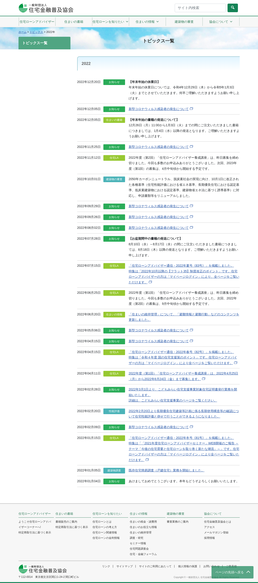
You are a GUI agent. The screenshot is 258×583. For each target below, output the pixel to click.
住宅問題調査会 (139, 548)
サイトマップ (124, 566)
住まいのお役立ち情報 (143, 527)
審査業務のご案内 (177, 521)
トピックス (36, 32)
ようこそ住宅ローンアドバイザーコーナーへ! (35, 524)
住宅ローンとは (102, 521)
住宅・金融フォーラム (143, 554)
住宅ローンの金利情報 (106, 537)
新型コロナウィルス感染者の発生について (159, 109)
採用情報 (209, 537)
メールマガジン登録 (216, 532)
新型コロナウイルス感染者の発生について (159, 330)
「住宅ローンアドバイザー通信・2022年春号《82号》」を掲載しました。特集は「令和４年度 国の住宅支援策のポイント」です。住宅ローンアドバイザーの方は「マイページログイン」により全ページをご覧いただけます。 (183, 357)
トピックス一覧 (34, 43)
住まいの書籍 (73, 21)
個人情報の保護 (187, 566)
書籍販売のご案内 (66, 521)
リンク (106, 566)
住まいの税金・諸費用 (143, 521)
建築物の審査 (184, 21)
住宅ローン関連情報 (105, 532)
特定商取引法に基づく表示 (35, 532)
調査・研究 (136, 537)
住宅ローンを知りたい (111, 21)
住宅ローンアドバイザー (37, 21)
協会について (221, 21)
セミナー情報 (138, 543)
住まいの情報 (147, 21)
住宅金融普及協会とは (217, 521)
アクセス (209, 527)
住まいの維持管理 (140, 532)
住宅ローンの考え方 (105, 527)
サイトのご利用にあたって (155, 566)
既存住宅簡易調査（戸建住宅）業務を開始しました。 (167, 470)
